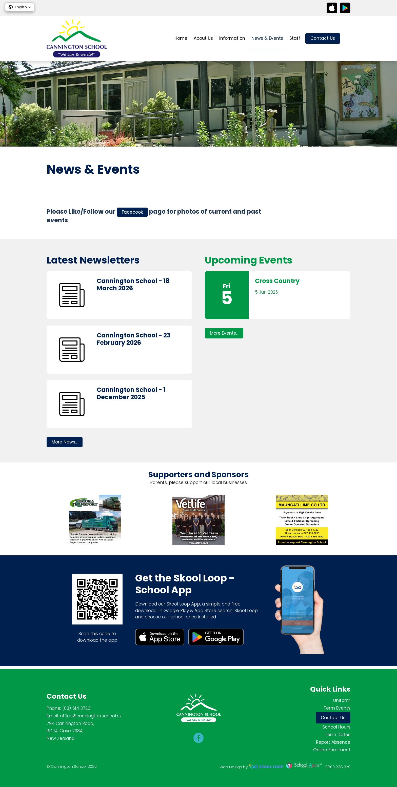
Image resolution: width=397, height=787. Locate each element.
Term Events (337, 708)
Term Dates (337, 735)
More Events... (224, 335)
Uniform (341, 700)
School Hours (336, 727)
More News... (64, 444)
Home (180, 38)
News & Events (267, 38)
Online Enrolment (331, 750)
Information (232, 38)
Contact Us (322, 38)
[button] (19, 7)
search (347, 38)
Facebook (132, 213)
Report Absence (333, 742)
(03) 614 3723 (76, 708)
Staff (294, 38)
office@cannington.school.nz (91, 716)
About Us (203, 38)
